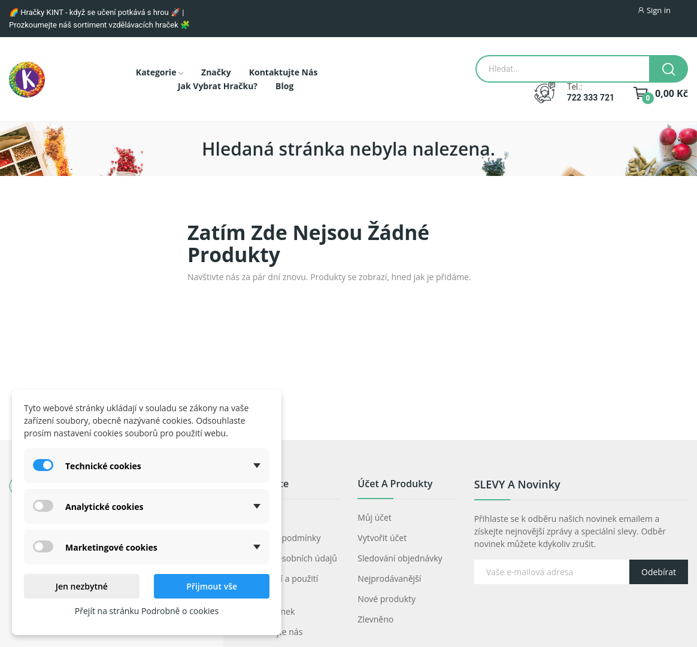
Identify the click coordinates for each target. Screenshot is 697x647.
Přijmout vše (211, 586)
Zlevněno (375, 619)
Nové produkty (386, 599)
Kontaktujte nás (271, 631)
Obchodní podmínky (281, 537)
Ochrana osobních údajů (289, 558)
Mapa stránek (268, 611)
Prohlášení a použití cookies (279, 585)
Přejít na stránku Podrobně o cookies (147, 610)
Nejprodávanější (389, 578)
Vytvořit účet (382, 537)
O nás (252, 517)
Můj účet (374, 517)
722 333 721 (590, 97)
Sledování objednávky (399, 558)
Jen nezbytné (82, 586)
